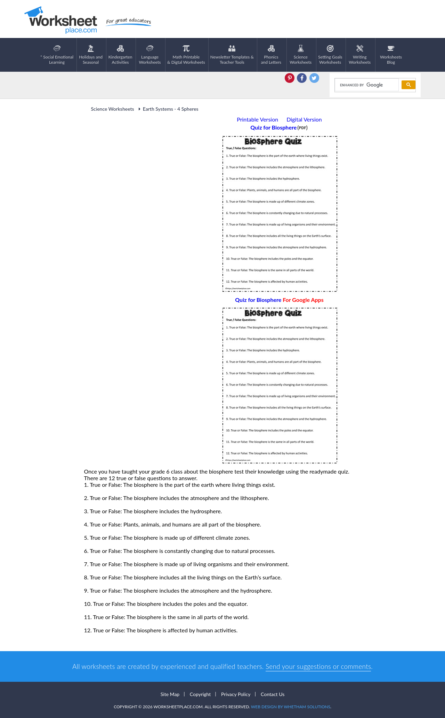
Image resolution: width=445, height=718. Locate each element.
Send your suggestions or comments (318, 666)
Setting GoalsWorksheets (330, 55)
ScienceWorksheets (301, 55)
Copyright (200, 694)
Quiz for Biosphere (279, 299)
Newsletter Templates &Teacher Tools (232, 55)
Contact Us (272, 694)
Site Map (170, 694)
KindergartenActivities (120, 55)
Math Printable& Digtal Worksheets (186, 55)
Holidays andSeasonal (91, 55)
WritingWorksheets (360, 55)
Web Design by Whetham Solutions (290, 706)
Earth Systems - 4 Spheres (168, 109)
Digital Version (304, 119)
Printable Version (257, 119)
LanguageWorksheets (150, 55)
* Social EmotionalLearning (56, 55)
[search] (366, 84)
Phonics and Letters (271, 55)
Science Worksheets (112, 109)
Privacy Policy (235, 694)
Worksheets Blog (391, 55)
